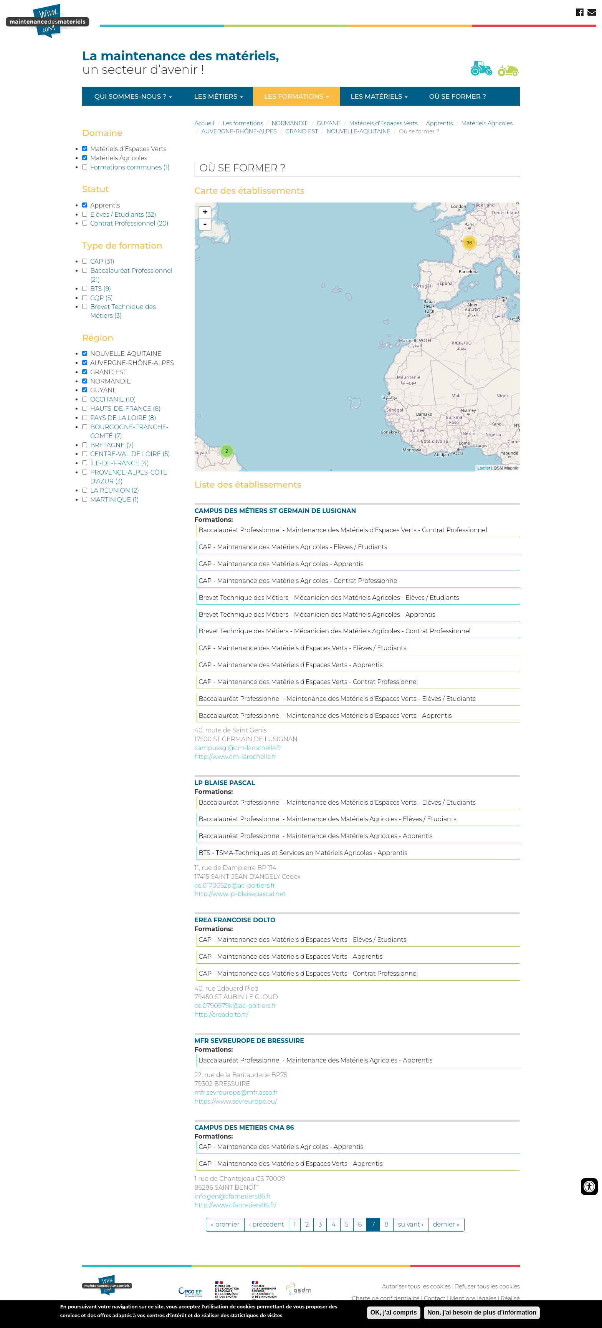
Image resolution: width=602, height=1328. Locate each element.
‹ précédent (266, 1224)
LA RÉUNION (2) (127, 490)
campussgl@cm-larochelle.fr (238, 748)
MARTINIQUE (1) (127, 499)
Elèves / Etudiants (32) (134, 214)
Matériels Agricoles (487, 123)
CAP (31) (113, 261)
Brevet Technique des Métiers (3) (134, 311)
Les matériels (379, 96)
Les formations (296, 96)
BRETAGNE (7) (124, 445)
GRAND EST (301, 131)
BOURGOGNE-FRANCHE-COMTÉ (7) (134, 431)
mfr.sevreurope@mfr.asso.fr (236, 1092)
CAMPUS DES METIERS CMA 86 (244, 1127)
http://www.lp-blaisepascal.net (240, 894)
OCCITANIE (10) (124, 399)
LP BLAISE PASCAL (225, 783)
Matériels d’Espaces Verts (383, 123)
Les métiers (218, 96)
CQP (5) (114, 298)
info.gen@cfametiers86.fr (233, 1196)
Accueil (205, 123)
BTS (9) (113, 288)
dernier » (446, 1224)
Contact (434, 1298)
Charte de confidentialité (386, 1298)
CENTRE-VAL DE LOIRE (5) (134, 454)
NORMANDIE (289, 123)
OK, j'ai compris (393, 1313)
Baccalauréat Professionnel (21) (134, 275)
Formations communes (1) (134, 167)
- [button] (205, 224)
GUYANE (329, 123)
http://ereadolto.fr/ (221, 1014)
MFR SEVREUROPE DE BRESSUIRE (249, 1040)
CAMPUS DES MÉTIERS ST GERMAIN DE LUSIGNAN (275, 511)
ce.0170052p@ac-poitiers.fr (235, 885)
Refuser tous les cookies (487, 1286)
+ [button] (204, 213)
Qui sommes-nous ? (133, 96)
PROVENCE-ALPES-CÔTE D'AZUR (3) (134, 476)
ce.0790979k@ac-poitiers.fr (235, 1005)
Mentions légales (473, 1298)
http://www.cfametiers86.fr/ (235, 1205)
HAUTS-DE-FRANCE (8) (134, 408)
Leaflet (483, 468)
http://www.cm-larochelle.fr (236, 756)
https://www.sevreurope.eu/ (236, 1101)
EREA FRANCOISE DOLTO (235, 920)
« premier (225, 1224)
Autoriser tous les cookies (416, 1286)
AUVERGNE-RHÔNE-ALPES (239, 131)
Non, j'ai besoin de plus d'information (481, 1313)
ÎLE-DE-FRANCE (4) (132, 463)
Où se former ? (457, 96)
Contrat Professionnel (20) (134, 223)
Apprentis (439, 123)
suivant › (410, 1224)
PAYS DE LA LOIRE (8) (134, 418)
